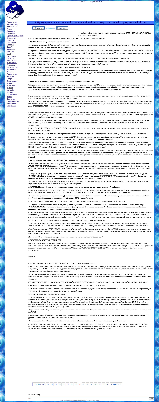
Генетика (10, 40)
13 (48, 384)
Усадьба (10, 90)
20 (76, 384)
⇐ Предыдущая (38, 28)
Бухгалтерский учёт (15, 36)
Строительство (13, 81)
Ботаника (11, 33)
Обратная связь (96, 2)
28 (107, 384)
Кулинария (11, 56)
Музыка (10, 72)
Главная (82, 2)
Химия (9, 97)
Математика (12, 63)
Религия (10, 76)
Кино (9, 54)
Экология (11, 99)
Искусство (11, 49)
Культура (11, 58)
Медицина (11, 65)
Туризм (10, 88)
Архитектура (12, 24)
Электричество (13, 101)
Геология (10, 45)
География (11, 42)
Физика (10, 92)
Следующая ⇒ (62, 28)
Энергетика (11, 106)
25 (95, 384)
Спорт (9, 79)
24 (91, 384)
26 (99, 384)
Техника (10, 83)
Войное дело (12, 38)
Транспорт (11, 85)
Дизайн (10, 47)
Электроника (12, 103)
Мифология (11, 70)
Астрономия (12, 26)
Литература (11, 60)
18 (68, 384)
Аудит (9, 29)
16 (60, 384)
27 (103, 384)
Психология (12, 74)
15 (56, 384)
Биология (11, 31)
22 (83, 384)
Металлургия (12, 67)
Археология (12, 22)
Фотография (12, 94)
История (10, 51)
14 (52, 384)
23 (87, 384)
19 (72, 384)
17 (64, 384)
